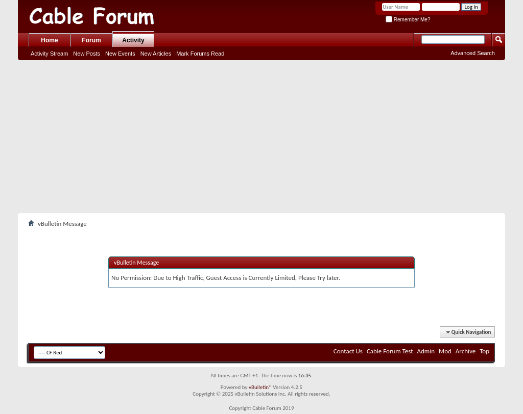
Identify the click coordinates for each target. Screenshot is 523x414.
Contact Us (348, 351)
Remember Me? (408, 19)
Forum (91, 40)
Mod (445, 351)
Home (49, 40)
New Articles (156, 53)
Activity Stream (49, 53)
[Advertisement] (261, 136)
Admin (426, 351)
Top (484, 351)
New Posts (86, 53)
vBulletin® (260, 387)
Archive (466, 351)
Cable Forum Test (390, 351)
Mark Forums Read (200, 53)
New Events (120, 53)
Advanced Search (472, 53)
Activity (133, 40)
